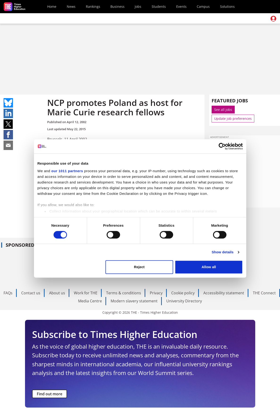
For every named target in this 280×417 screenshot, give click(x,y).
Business (117, 6)
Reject (139, 267)
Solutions (227, 6)
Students (159, 6)
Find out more (49, 393)
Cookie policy (183, 293)
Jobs (138, 6)
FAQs (8, 293)
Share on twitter (8, 124)
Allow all (209, 267)
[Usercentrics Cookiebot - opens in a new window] (222, 146)
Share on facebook (8, 134)
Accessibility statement (223, 293)
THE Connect (264, 293)
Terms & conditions (123, 293)
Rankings (93, 6)
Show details (223, 252)
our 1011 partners (67, 171)
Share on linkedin (8, 113)
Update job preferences (233, 118)
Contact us (30, 293)
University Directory (184, 301)
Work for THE (85, 293)
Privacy (156, 293)
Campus (203, 6)
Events (181, 6)
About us (57, 293)
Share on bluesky (8, 103)
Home (51, 6)
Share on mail (8, 145)
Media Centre (90, 301)
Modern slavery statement (134, 301)
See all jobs (223, 109)
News (71, 6)
